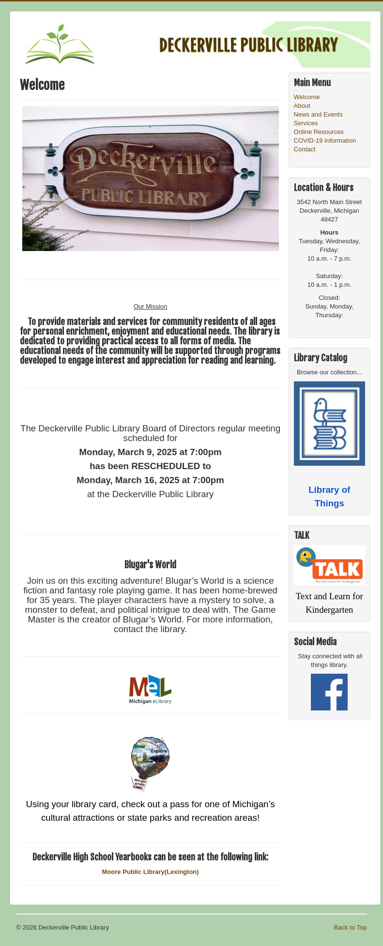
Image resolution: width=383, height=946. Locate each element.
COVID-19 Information (325, 140)
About (302, 105)
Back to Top (350, 927)
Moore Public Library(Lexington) (150, 871)
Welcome (307, 97)
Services (306, 123)
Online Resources (319, 131)
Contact (305, 149)
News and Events (318, 114)
